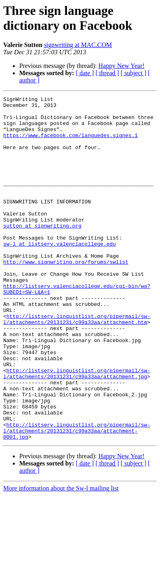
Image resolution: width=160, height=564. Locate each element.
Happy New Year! (121, 65)
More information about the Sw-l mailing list (61, 557)
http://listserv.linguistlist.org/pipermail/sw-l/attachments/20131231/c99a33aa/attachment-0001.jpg (76, 498)
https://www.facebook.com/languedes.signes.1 (70, 143)
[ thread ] (107, 73)
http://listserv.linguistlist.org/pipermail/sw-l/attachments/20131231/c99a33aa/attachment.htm (76, 364)
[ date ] (85, 73)
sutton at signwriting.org (42, 252)
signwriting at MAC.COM (78, 44)
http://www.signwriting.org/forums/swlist (65, 295)
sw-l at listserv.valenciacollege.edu (59, 273)
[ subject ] (133, 73)
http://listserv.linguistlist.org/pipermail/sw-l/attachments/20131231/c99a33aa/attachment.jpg (76, 429)
